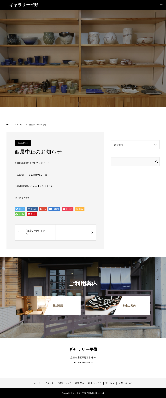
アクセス (109, 383)
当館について (64, 383)
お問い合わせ (125, 383)
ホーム (37, 383)
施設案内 (79, 383)
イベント (49, 383)
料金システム (95, 383)
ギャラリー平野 (23, 4)
